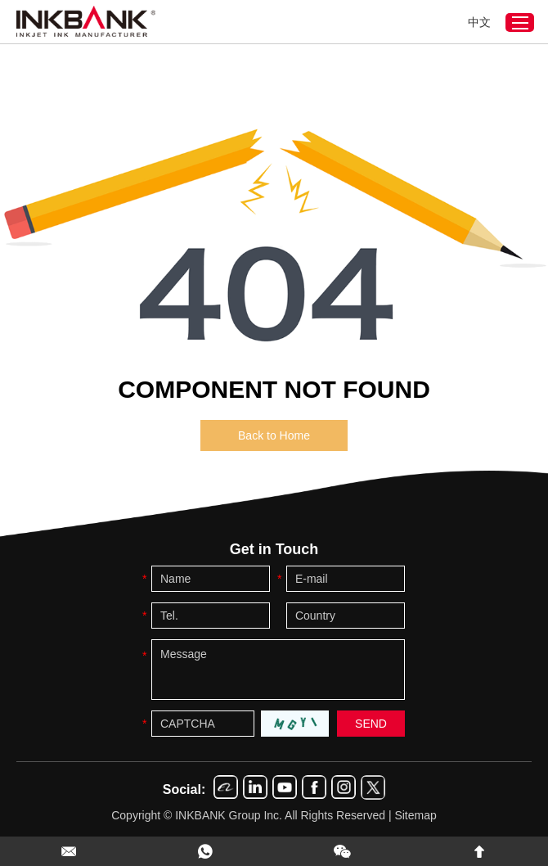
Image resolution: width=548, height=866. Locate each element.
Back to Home (274, 435)
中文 (479, 22)
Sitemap (415, 815)
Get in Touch (274, 549)
